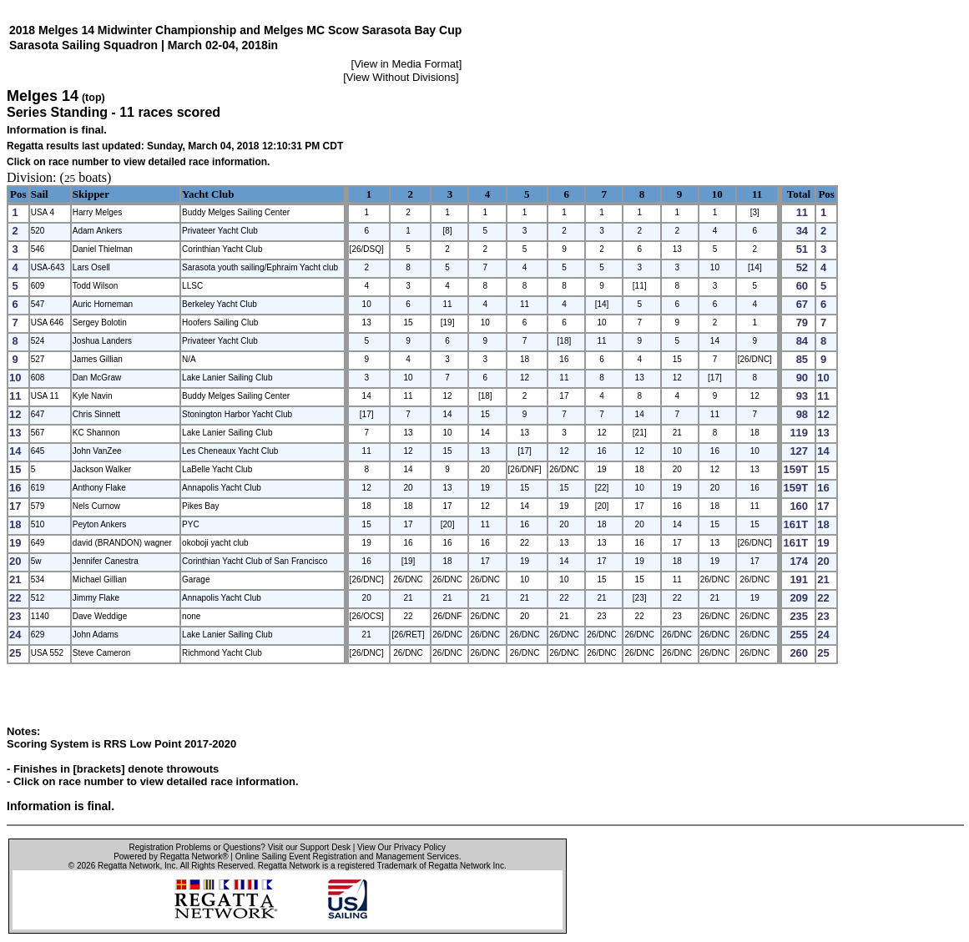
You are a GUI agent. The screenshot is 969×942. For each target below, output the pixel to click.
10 (717, 194)
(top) (93, 97)
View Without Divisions (401, 77)
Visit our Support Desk (309, 847)
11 (757, 194)
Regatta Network (128, 865)
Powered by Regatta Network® (171, 856)
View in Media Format (406, 64)
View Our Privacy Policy (401, 847)
